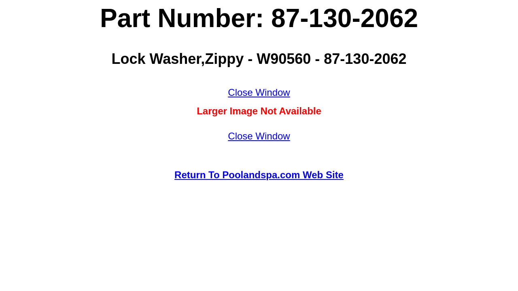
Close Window (259, 92)
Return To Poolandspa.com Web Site (259, 174)
